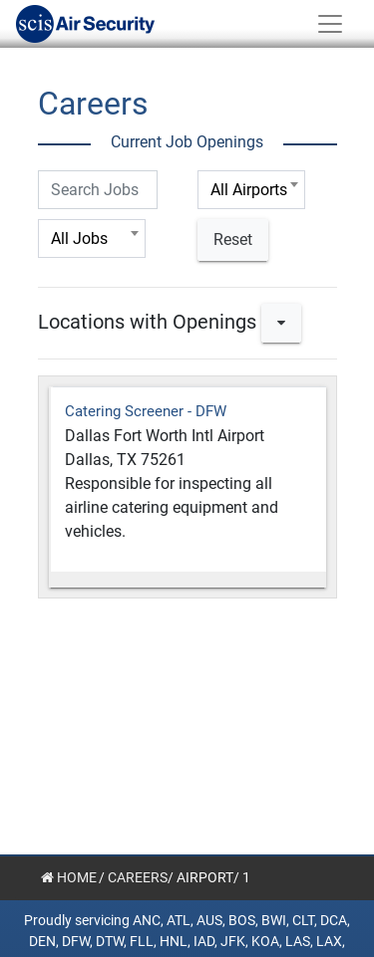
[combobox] (251, 189)
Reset (232, 239)
